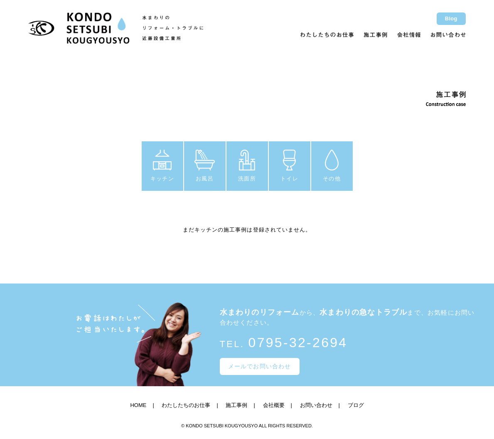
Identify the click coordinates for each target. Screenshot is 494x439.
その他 (331, 166)
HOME (138, 405)
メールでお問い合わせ (259, 366)
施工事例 (236, 405)
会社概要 (274, 405)
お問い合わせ (316, 405)
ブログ (356, 405)
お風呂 (204, 166)
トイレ (289, 166)
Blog (451, 18)
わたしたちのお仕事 (186, 405)
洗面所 (247, 166)
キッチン (162, 166)
